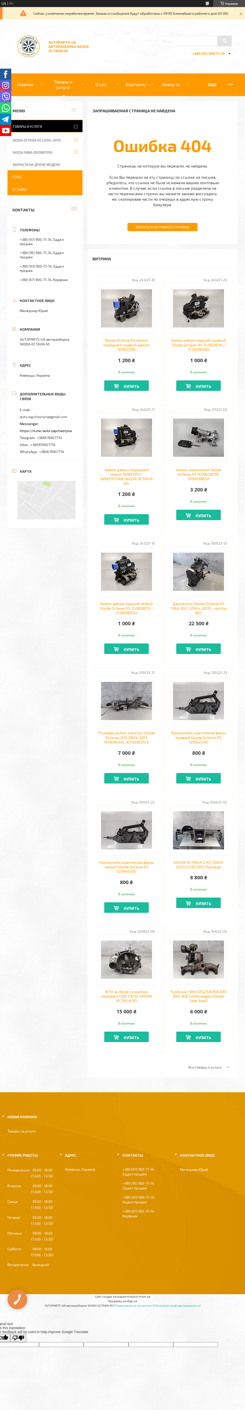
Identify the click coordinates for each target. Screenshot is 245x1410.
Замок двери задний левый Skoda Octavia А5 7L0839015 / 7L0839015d (126, 608)
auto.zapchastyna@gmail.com (43, 417)
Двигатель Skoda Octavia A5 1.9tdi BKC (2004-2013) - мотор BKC (198, 608)
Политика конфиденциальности (177, 1305)
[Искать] (224, 41)
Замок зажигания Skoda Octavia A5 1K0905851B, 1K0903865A (198, 474)
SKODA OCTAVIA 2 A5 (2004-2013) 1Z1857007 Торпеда (198, 864)
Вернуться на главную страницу (162, 227)
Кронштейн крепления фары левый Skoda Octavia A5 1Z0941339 (126, 867)
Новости (171, 84)
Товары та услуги (22, 1131)
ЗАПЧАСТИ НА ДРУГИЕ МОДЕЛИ (36, 165)
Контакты (136, 84)
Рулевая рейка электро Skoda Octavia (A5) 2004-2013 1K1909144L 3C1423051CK (126, 737)
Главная (25, 84)
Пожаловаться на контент (134, 1305)
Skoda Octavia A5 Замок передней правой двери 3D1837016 (126, 345)
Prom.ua (144, 1296)
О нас (100, 84)
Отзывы (19, 189)
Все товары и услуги (205, 1067)
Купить (131, 386)
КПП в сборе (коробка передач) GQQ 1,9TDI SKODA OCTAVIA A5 (126, 996)
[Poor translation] (18, 1338)
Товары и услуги (63, 84)
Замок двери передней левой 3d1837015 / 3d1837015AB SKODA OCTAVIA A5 (126, 477)
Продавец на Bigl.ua (122, 1301)
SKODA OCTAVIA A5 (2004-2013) (36, 140)
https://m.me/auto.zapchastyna (46, 431)
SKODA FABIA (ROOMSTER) (32, 153)
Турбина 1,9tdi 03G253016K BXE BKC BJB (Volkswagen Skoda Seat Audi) (198, 996)
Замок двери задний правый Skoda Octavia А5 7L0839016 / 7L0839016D (198, 345)
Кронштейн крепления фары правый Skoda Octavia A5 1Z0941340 (198, 737)
